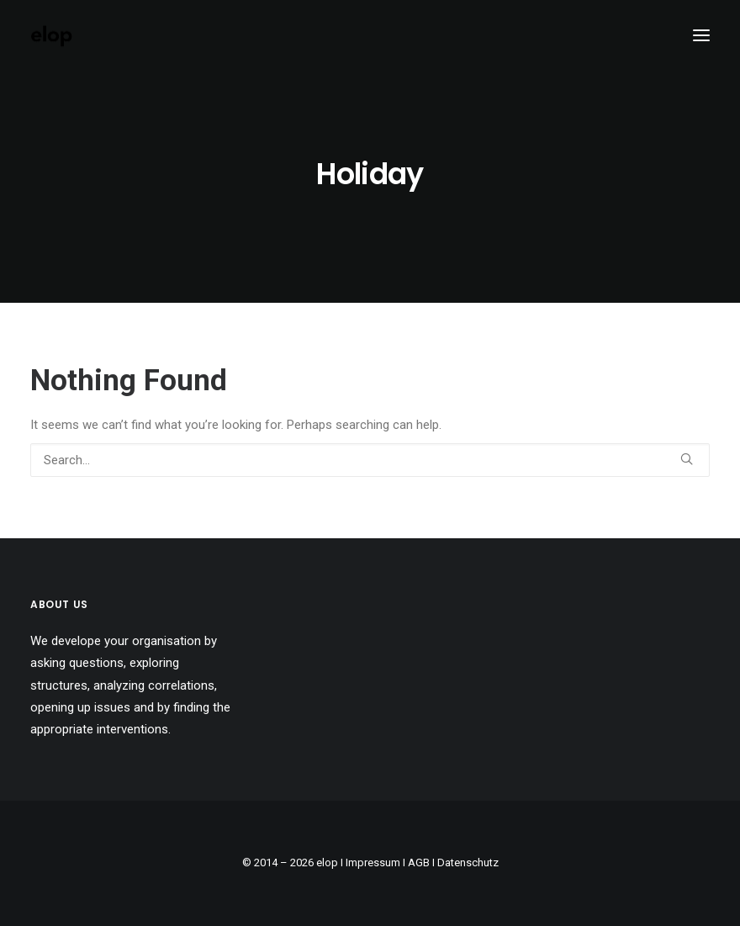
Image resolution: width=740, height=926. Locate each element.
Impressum (373, 862)
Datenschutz (468, 862)
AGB (419, 862)
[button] (701, 35)
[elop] (51, 35)
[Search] (370, 460)
